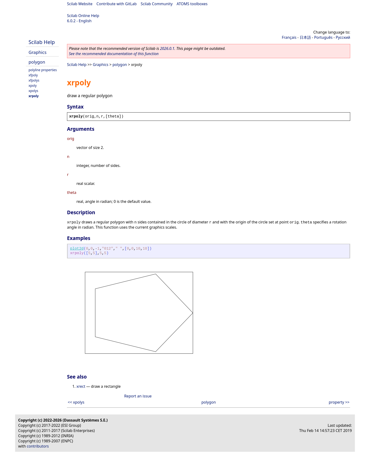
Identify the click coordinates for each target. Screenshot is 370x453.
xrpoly (34, 96)
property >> (339, 402)
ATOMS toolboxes (192, 3)
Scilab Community (156, 3)
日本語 (305, 37)
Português (323, 37)
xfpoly (33, 75)
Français (289, 37)
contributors (38, 446)
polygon (37, 62)
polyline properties (43, 70)
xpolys (33, 90)
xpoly (33, 85)
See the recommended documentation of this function (114, 53)
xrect (80, 386)
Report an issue (137, 396)
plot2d (77, 249)
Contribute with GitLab (117, 3)
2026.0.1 (167, 48)
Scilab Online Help (83, 15)
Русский (343, 37)
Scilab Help (42, 42)
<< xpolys (76, 402)
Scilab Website (79, 3)
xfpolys (34, 80)
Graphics (37, 52)
